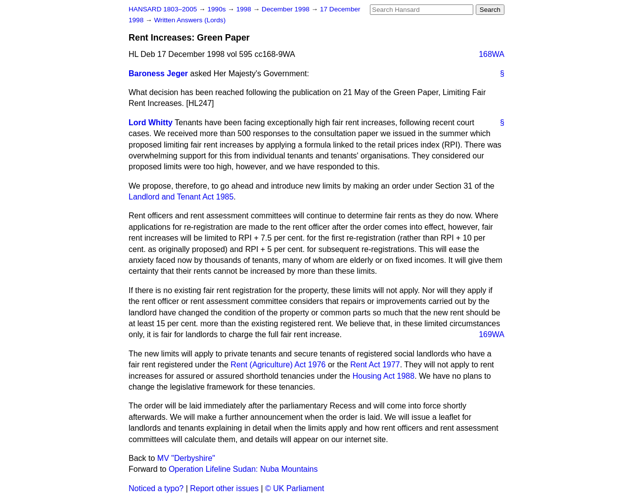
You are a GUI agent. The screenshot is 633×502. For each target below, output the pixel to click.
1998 (244, 9)
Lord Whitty (151, 122)
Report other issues (224, 488)
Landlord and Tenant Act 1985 (181, 197)
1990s (217, 9)
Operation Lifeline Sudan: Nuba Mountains (243, 469)
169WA (491, 334)
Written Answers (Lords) (190, 20)
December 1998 (287, 9)
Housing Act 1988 (383, 376)
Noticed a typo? (156, 488)
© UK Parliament (294, 488)
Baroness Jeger (158, 73)
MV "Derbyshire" (186, 458)
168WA (491, 54)
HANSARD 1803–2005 (163, 9)
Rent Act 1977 (375, 364)
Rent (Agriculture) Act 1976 (277, 364)
